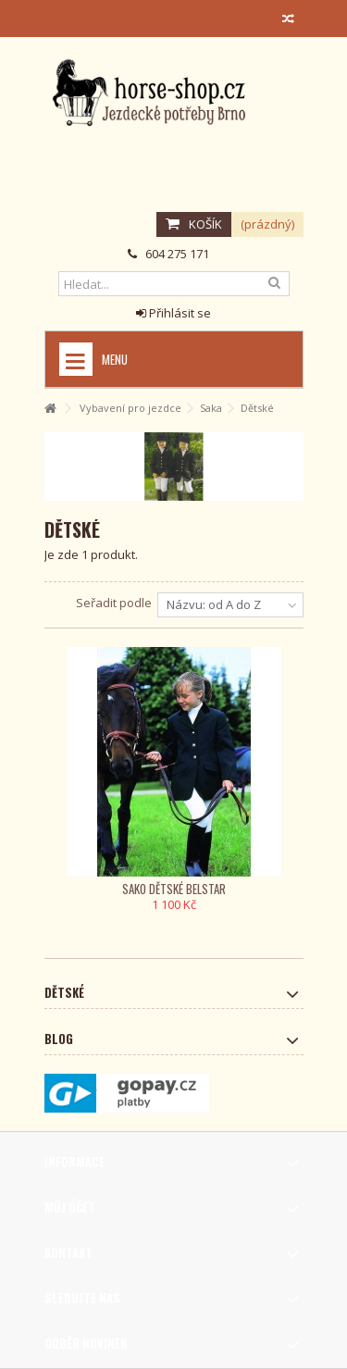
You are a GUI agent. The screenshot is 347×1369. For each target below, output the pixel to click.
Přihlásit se (173, 313)
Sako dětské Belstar (174, 888)
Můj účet (69, 1207)
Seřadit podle (114, 602)
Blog (58, 1038)
